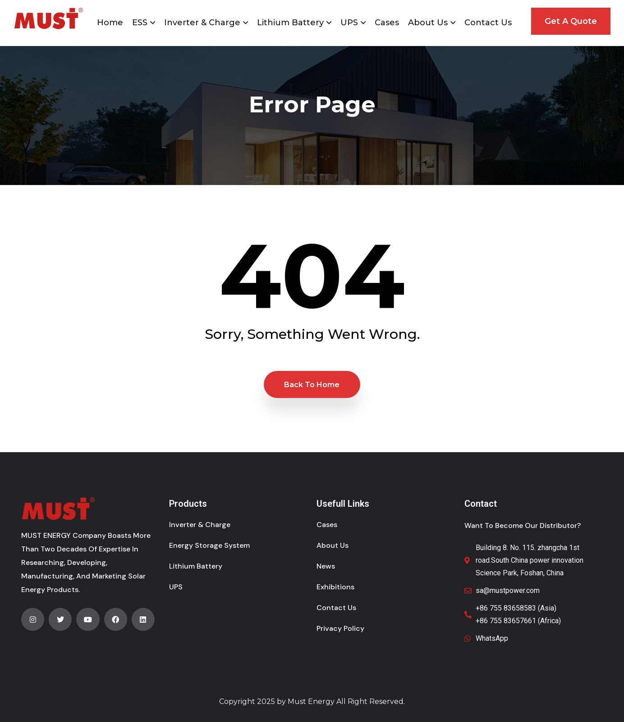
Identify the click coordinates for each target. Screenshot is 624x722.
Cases (387, 23)
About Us (428, 23)
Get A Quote (571, 21)
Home (110, 23)
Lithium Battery (290, 23)
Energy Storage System (209, 545)
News (326, 566)
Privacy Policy (340, 628)
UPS (349, 23)
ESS (139, 23)
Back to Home (312, 384)
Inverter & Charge (202, 23)
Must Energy (311, 701)
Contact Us (488, 23)
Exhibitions (335, 587)
